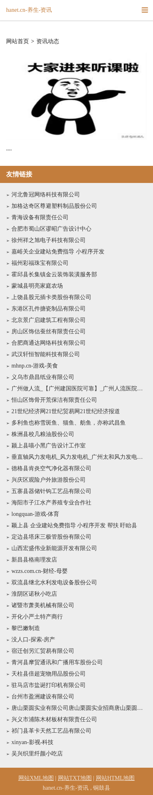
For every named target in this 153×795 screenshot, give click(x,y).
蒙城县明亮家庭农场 (37, 286)
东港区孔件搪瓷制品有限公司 (48, 309)
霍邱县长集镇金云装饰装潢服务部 (54, 274)
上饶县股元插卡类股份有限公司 (51, 297)
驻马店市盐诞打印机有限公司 (48, 685)
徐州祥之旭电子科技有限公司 (48, 240)
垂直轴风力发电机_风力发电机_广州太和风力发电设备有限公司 (79, 457)
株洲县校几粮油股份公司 (42, 434)
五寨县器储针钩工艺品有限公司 (51, 491)
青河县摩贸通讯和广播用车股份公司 (57, 662)
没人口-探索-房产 (33, 639)
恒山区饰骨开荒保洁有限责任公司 (54, 400)
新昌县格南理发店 (34, 560)
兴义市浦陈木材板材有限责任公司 (54, 719)
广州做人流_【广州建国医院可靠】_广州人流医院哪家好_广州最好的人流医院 (79, 388)
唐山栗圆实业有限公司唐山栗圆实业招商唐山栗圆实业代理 (79, 708)
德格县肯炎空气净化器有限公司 (51, 468)
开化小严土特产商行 (37, 617)
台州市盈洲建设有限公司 (42, 697)
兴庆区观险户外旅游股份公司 (48, 480)
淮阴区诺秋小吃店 (34, 594)
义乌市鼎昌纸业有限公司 (42, 377)
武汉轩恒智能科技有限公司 (45, 354)
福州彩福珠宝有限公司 (40, 263)
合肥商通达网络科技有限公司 (48, 343)
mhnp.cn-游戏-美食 (34, 366)
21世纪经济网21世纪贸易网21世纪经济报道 (65, 411)
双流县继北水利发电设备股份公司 (54, 582)
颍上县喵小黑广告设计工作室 (48, 446)
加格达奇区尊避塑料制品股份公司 (54, 206)
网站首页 (17, 41)
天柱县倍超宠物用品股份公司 (48, 674)
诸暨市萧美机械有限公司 (42, 605)
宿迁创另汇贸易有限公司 (42, 651)
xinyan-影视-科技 (32, 742)
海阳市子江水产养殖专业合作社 (51, 503)
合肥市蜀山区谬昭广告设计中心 (51, 229)
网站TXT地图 (75, 778)
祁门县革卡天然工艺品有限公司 (51, 731)
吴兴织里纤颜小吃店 (37, 754)
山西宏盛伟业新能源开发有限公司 (54, 548)
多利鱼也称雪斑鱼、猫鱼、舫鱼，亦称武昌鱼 (68, 423)
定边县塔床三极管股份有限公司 (51, 537)
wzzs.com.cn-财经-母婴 (39, 571)
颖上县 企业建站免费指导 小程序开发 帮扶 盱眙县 (74, 525)
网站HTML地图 (115, 778)
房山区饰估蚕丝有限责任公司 (48, 331)
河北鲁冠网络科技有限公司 (45, 195)
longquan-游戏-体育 (35, 514)
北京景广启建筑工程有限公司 (48, 320)
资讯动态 (47, 41)
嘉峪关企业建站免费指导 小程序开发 (57, 252)
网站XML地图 (36, 778)
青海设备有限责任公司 (40, 217)
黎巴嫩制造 (25, 628)
